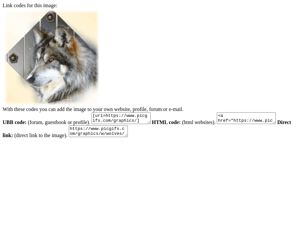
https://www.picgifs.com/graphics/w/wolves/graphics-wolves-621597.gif (116, 134)
